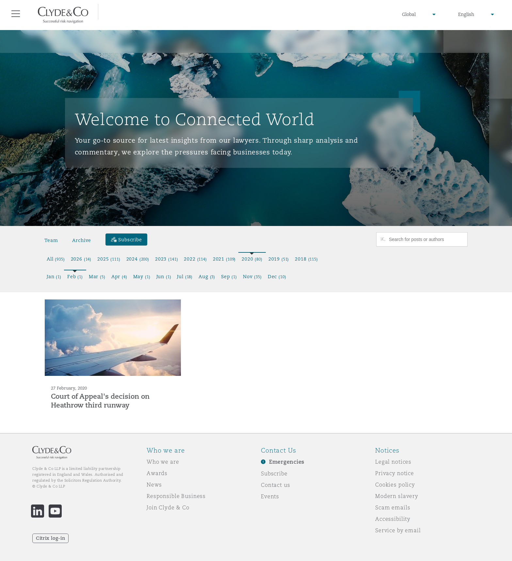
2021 (224, 259)
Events (270, 496)
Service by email (398, 530)
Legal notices (393, 461)
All (56, 259)
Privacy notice (394, 473)
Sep (229, 277)
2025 (108, 259)
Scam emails (392, 507)
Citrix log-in (50, 538)
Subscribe (274, 473)
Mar (97, 277)
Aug (207, 277)
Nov (252, 277)
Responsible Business (176, 496)
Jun (163, 277)
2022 (195, 259)
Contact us (275, 485)
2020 (252, 259)
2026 (81, 259)
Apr (119, 277)
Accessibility (392, 519)
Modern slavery (396, 496)
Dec (277, 277)
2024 (137, 259)
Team (51, 240)
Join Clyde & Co (168, 507)
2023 (166, 259)
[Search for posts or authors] (425, 239)
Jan (54, 277)
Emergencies (286, 461)
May (142, 277)
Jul (185, 277)
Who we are (163, 461)
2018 (306, 259)
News (154, 484)
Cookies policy (395, 484)
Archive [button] (81, 240)
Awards (157, 473)
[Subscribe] (126, 239)
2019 (278, 259)
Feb (75, 277)
